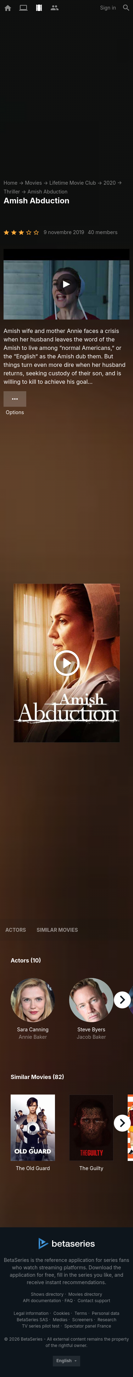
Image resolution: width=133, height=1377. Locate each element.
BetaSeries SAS (32, 1319)
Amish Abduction (48, 192)
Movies (33, 183)
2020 (110, 183)
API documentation (42, 1300)
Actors (15, 930)
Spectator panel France (87, 1326)
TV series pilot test (41, 1326)
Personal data (106, 1313)
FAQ (69, 1300)
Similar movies (57, 930)
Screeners (82, 1319)
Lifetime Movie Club (72, 183)
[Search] (126, 8)
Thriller (12, 192)
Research (107, 1319)
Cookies (62, 1313)
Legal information (31, 1313)
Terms (80, 1313)
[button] (33, 1009)
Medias (60, 1319)
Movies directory (85, 1294)
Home (10, 183)
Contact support (94, 1300)
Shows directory (47, 1294)
